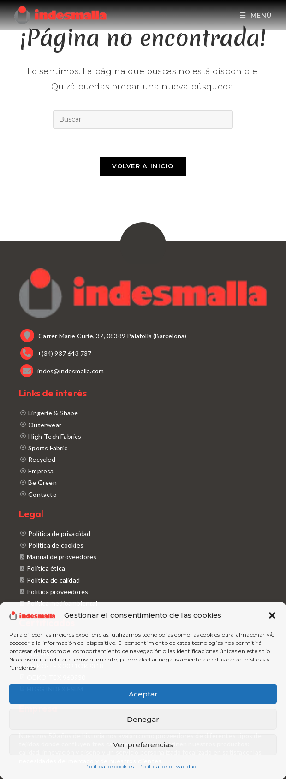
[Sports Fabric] (143, 448)
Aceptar (143, 694)
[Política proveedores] (143, 591)
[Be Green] (143, 482)
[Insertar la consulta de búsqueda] (143, 119)
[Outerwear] (143, 425)
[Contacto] (143, 494)
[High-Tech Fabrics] (143, 436)
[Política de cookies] (143, 545)
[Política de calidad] (143, 580)
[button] (272, 615)
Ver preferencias (143, 744)
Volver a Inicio (143, 166)
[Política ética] (143, 568)
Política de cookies (109, 766)
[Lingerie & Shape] (143, 413)
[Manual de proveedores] (143, 556)
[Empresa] (143, 471)
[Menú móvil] (256, 15)
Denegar (143, 719)
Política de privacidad (167, 766)
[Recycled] (143, 459)
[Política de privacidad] (143, 533)
